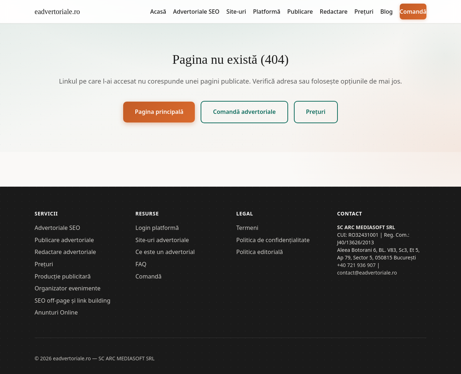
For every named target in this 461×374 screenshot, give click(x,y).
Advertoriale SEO (196, 11)
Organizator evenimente (67, 288)
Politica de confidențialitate (273, 240)
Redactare (334, 11)
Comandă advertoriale (244, 112)
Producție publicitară (63, 276)
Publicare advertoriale (64, 240)
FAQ (140, 264)
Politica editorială (259, 252)
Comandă (413, 11)
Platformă (266, 11)
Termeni (247, 228)
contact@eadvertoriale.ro (367, 272)
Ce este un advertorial (165, 252)
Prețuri (363, 11)
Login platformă (157, 228)
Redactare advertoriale (65, 252)
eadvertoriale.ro (57, 11)
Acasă (158, 11)
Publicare (300, 11)
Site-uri (236, 11)
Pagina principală (159, 112)
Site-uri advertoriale (162, 240)
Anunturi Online (56, 312)
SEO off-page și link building (73, 300)
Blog (386, 11)
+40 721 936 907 (356, 265)
